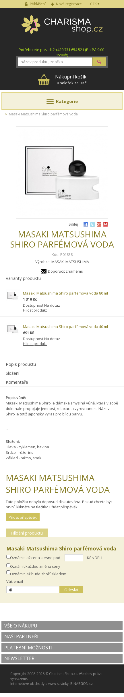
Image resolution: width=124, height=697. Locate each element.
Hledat (99, 61)
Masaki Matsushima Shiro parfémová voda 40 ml (65, 326)
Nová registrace (69, 3)
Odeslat (71, 589)
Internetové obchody (27, 683)
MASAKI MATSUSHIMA (70, 261)
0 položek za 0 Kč (70, 79)
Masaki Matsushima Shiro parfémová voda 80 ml (65, 293)
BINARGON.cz (81, 683)
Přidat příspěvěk (23, 517)
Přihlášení (38, 3)
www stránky (58, 683)
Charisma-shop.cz (62, 27)
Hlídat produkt (35, 310)
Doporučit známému (65, 271)
